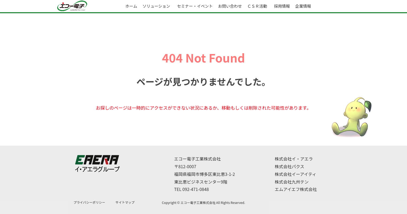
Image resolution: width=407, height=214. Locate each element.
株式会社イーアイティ (295, 174)
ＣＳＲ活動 (257, 6)
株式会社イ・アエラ (294, 158)
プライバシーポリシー (89, 202)
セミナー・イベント (195, 6)
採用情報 (282, 6)
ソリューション (156, 6)
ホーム (131, 6)
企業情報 (303, 6)
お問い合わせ (230, 6)
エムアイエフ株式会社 (296, 189)
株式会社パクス (290, 166)
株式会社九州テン (292, 182)
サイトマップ (125, 202)
